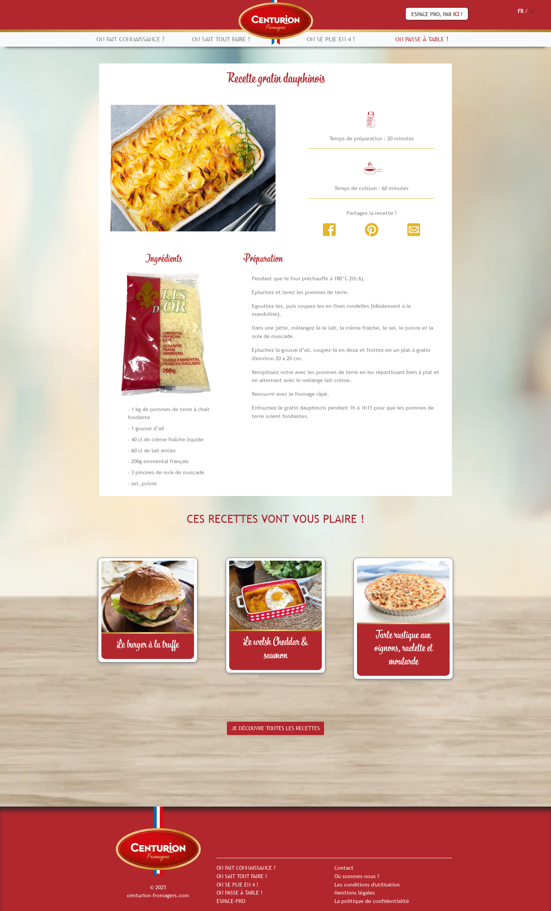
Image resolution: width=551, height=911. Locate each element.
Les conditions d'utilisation (367, 884)
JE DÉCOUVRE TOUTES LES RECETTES (275, 728)
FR (520, 11)
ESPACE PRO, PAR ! (437, 14)
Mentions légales (354, 892)
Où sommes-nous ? (356, 876)
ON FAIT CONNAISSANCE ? (130, 39)
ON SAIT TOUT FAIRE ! (221, 39)
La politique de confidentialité (371, 901)
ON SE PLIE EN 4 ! (331, 39)
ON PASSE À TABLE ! (421, 39)
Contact (344, 867)
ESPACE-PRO (231, 901)
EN (532, 11)
